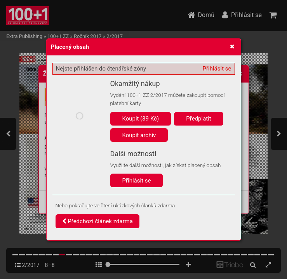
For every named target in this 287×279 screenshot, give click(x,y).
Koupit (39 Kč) (140, 118)
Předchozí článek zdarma (97, 221)
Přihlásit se (217, 68)
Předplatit (198, 118)
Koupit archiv (139, 135)
